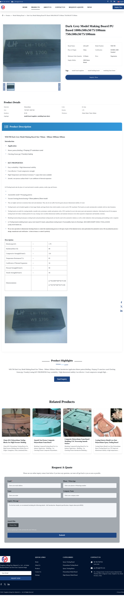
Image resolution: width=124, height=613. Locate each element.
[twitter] (5, 584)
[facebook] (1, 584)
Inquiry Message (13, 501)
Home (25, 7)
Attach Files (11, 521)
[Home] (2, 15)
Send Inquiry (62, 379)
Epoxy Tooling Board (68, 562)
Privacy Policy (120, 592)
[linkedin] (8, 584)
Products (35, 7)
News (89, 7)
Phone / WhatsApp (69, 481)
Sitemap (37, 575)
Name (9, 491)
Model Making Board (18, 15)
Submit (62, 535)
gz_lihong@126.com (18, 1)
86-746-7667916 (98, 562)
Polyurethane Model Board (70, 572)
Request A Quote (76, 7)
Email (10, 481)
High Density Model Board (70, 575)
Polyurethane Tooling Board (70, 565)
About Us (47, 7)
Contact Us (60, 7)
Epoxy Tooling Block (68, 568)
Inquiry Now (118, 7)
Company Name (68, 491)
